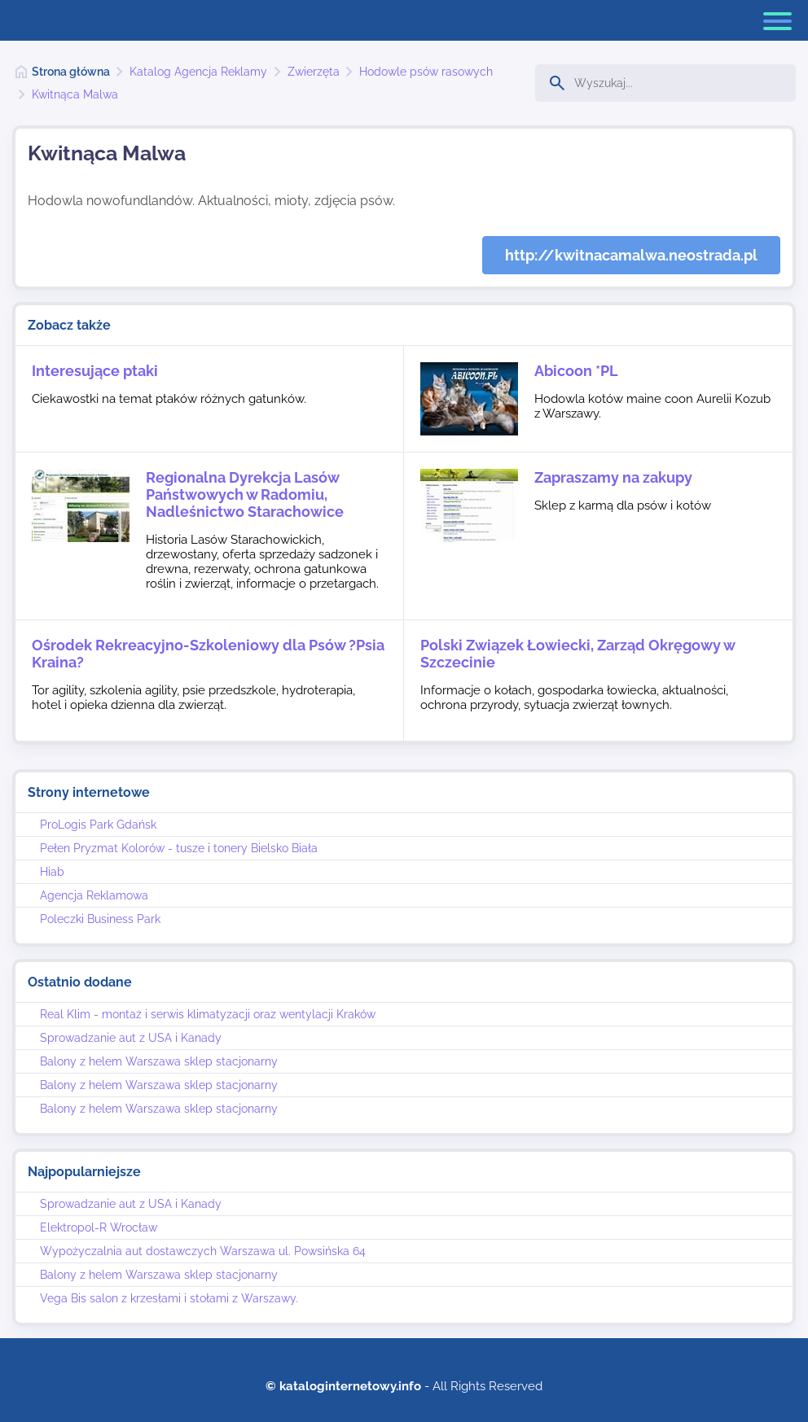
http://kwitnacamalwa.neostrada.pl (631, 255)
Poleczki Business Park (100, 918)
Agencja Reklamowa (94, 895)
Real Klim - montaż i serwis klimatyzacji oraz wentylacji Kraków (207, 1014)
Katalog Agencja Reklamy (198, 71)
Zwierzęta (314, 71)
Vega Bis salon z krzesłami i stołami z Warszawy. (169, 1298)
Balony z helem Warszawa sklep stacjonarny (159, 1061)
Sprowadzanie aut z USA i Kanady (131, 1037)
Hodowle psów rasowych (426, 71)
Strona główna (71, 71)
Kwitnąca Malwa (75, 94)
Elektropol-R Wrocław (98, 1227)
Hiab (52, 871)
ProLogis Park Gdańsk (98, 824)
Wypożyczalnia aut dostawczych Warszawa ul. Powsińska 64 (203, 1251)
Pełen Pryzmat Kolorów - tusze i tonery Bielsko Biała (179, 848)
